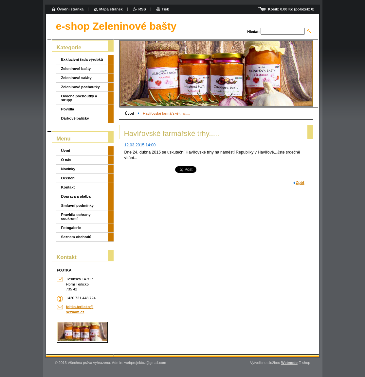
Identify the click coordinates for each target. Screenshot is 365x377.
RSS (142, 9)
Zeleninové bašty (76, 69)
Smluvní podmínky (77, 205)
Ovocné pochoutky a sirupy (79, 98)
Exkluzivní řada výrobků (82, 59)
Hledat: (253, 32)
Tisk (165, 9)
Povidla (67, 109)
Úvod (129, 113)
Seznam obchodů (76, 237)
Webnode (289, 363)
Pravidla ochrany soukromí (76, 217)
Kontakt (68, 187)
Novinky (68, 169)
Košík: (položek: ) (291, 9)
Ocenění (68, 178)
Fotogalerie (71, 228)
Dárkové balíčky (75, 118)
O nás (66, 160)
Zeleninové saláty (76, 78)
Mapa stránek (111, 9)
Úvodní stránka (70, 9)
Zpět (300, 182)
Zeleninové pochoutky (80, 87)
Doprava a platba (76, 196)
